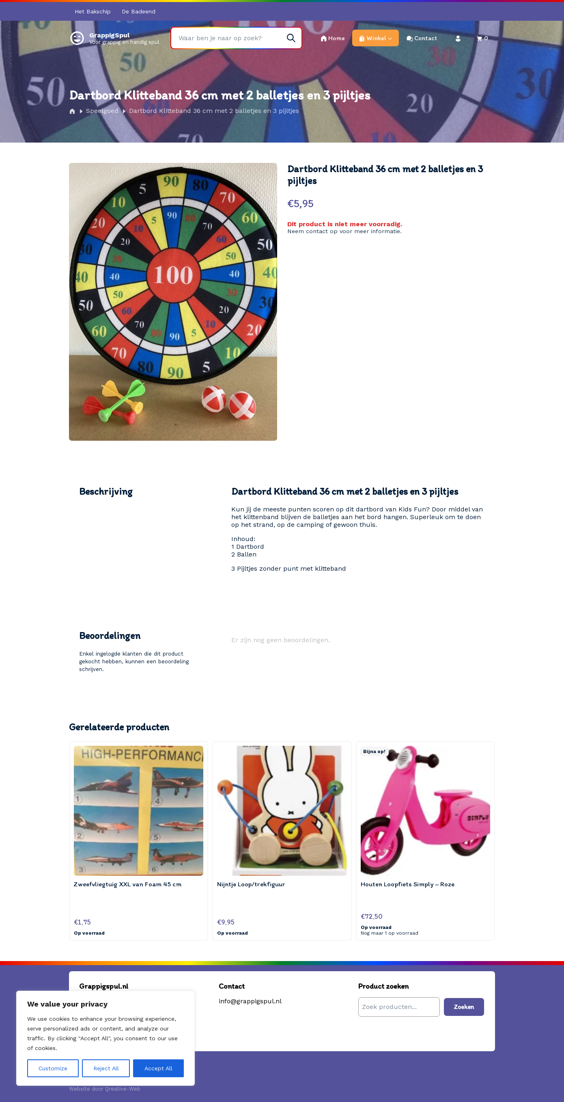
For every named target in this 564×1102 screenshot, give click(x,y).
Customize (53, 1068)
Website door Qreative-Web (104, 1089)
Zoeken (464, 1007)
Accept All (158, 1068)
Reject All (106, 1068)
